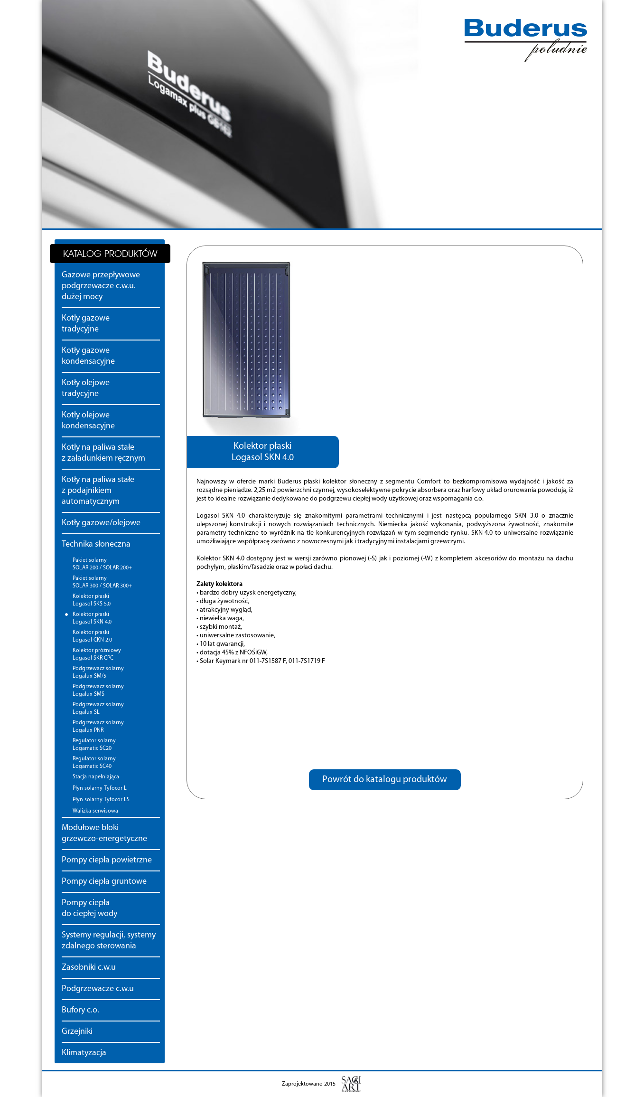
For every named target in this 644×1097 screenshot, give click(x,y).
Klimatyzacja (84, 1053)
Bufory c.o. (80, 1010)
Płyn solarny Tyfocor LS (101, 800)
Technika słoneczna (96, 544)
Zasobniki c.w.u (89, 967)
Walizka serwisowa (95, 811)
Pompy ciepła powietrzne (107, 860)
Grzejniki (77, 1031)
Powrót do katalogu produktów (384, 780)
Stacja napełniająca (96, 777)
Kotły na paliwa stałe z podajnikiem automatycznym (98, 490)
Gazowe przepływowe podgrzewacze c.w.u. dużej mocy (101, 286)
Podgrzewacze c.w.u (98, 988)
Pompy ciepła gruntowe (104, 881)
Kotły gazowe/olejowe (101, 523)
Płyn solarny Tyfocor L (100, 788)
